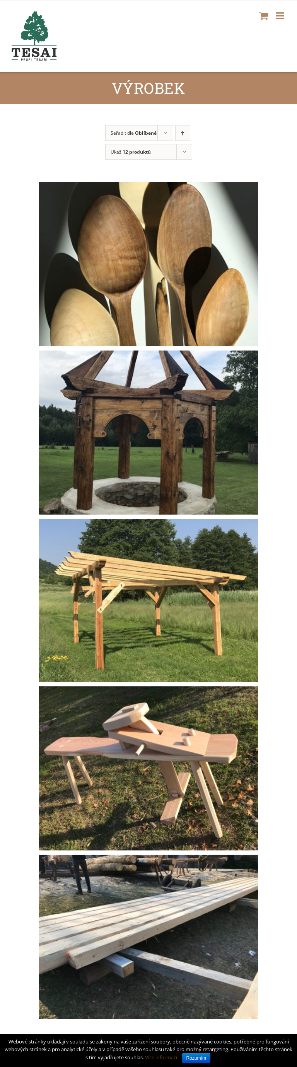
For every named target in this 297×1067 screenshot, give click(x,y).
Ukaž (131, 152)
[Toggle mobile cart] (263, 15)
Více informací (161, 1057)
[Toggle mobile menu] (280, 15)
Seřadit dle (134, 133)
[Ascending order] (182, 133)
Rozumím (196, 1058)
